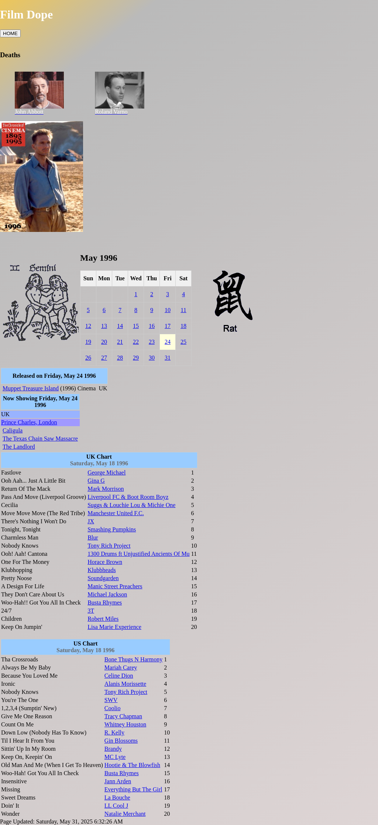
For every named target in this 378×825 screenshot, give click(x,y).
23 (152, 342)
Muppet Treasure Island (31, 388)
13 (104, 326)
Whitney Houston (125, 724)
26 (88, 358)
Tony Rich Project (108, 545)
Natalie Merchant (125, 814)
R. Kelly (114, 732)
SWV (111, 700)
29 (136, 358)
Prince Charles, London (29, 422)
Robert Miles (102, 619)
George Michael (106, 472)
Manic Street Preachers (114, 586)
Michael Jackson (107, 594)
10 (168, 310)
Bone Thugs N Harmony (133, 659)
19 (88, 342)
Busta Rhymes (104, 602)
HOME (10, 33)
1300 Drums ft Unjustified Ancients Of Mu (138, 554)
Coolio (112, 708)
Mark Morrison (105, 489)
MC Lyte (115, 757)
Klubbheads (101, 570)
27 (104, 358)
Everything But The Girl (133, 789)
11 (183, 310)
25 (183, 342)
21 (120, 342)
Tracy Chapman (123, 716)
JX (90, 521)
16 (152, 326)
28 (120, 358)
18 (183, 326)
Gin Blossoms (121, 740)
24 (168, 342)
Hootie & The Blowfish (132, 765)
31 (168, 358)
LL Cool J (116, 805)
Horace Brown (104, 562)
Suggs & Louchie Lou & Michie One (131, 505)
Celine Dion (118, 675)
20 (104, 342)
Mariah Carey (120, 667)
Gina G (96, 480)
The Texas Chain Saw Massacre (40, 438)
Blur (92, 537)
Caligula (13, 430)
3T (90, 610)
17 (168, 326)
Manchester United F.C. (115, 513)
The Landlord (19, 447)
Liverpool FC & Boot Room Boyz (127, 497)
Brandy (113, 749)
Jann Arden (117, 781)
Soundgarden (102, 578)
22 (136, 342)
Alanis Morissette (125, 684)
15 (136, 326)
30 (152, 358)
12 (88, 326)
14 (120, 326)
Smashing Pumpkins (111, 529)
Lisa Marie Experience (114, 627)
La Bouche (117, 797)
